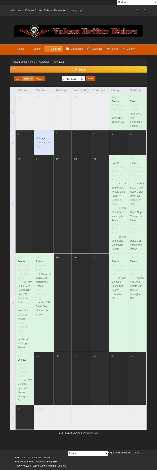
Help (110, 452)
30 (94, 97)
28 (57, 97)
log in (66, 10)
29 (75, 97)
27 (37, 97)
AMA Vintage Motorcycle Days (118, 269)
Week (39, 78)
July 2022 (78, 69)
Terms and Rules (122, 452)
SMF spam (65, 432)
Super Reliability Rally (116, 228)
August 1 (41, 409)
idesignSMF (52, 461)
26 (19, 97)
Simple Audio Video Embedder (30, 461)
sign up (77, 10)
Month (28, 78)
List (18, 78)
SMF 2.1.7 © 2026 (24, 457)
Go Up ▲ (137, 452)
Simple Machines (42, 457)
